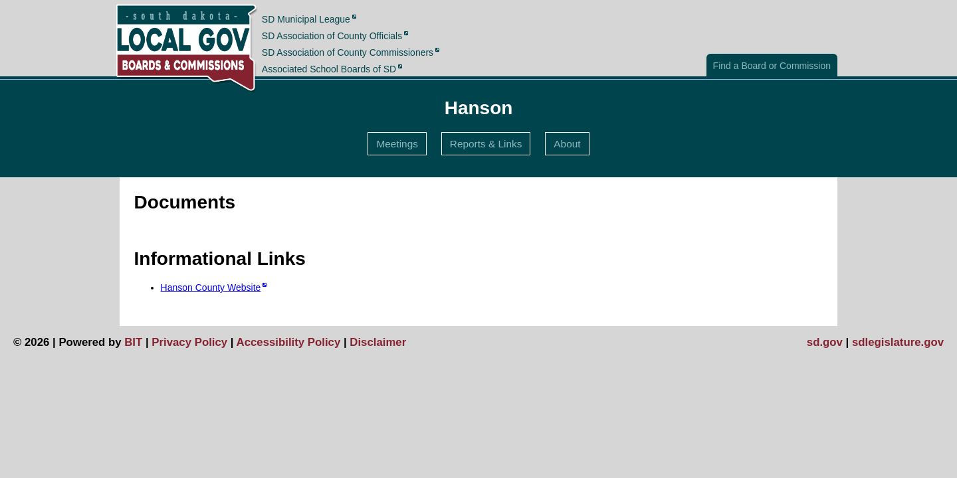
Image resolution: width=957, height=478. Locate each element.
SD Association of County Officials (332, 36)
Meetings (396, 143)
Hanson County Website (211, 287)
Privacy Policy (189, 342)
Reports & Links (486, 143)
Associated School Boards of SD (329, 69)
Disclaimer (378, 342)
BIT (133, 342)
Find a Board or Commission (772, 65)
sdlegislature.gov (898, 342)
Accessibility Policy (289, 342)
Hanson (479, 108)
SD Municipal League (306, 18)
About (567, 143)
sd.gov (825, 342)
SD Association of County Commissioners (347, 52)
